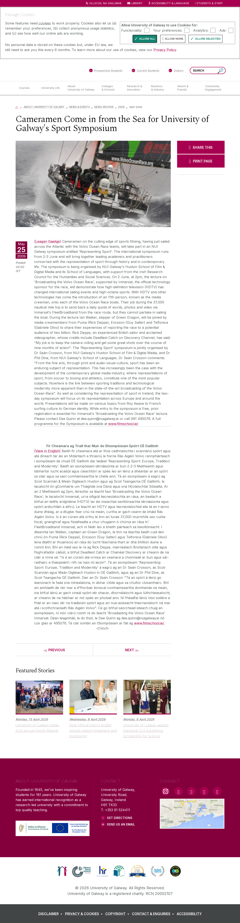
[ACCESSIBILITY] (189, 913)
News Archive (104, 106)
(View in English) (47, 451)
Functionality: (131, 30)
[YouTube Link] (191, 791)
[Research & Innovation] (136, 88)
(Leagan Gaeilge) (47, 241)
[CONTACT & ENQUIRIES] (154, 913)
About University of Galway (44, 106)
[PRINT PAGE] (201, 161)
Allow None (174, 38)
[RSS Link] (217, 791)
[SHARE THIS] (201, 147)
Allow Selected (208, 38)
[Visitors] (175, 71)
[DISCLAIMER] (51, 913)
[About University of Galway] (81, 88)
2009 (121, 106)
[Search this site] (220, 71)
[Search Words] (208, 70)
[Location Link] (192, 826)
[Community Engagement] (213, 88)
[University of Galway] (46, 70)
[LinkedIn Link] (204, 791)
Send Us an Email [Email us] (121, 824)
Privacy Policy (164, 50)
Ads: (222, 30)
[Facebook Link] (178, 791)
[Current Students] (145, 71)
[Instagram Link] (165, 791)
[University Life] (51, 88)
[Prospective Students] (105, 71)
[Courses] (27, 88)
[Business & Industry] (161, 88)
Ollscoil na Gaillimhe (105, 3)
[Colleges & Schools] (110, 88)
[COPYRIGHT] (118, 913)
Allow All (147, 38)
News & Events (79, 106)
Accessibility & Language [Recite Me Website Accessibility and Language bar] (168, 3)
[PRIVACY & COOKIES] (84, 913)
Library (137, 3)
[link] (62, 871)
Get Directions (119, 818)
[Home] (17, 106)
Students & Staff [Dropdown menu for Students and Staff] (210, 3)
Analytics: (201, 30)
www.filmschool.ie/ (123, 424)
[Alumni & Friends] (188, 88)
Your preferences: (167, 30)
